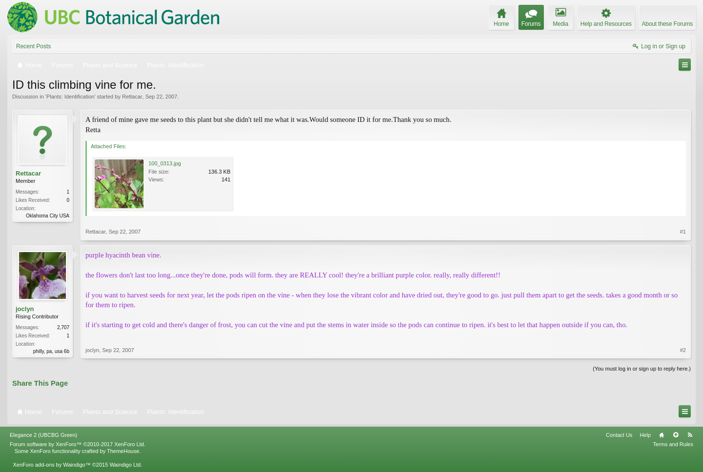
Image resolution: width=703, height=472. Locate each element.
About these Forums (667, 23)
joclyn (25, 309)
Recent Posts (33, 46)
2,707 (63, 327)
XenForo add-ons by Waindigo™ (51, 465)
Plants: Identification (70, 96)
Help (645, 435)
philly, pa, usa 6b (51, 351)
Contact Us (619, 435)
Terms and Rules (673, 444)
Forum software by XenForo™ (77, 444)
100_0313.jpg (164, 163)
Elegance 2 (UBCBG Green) (43, 435)
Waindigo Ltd (125, 465)
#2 (683, 350)
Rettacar (132, 96)
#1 (683, 232)
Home (661, 435)
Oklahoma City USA (47, 215)
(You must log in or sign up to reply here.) (642, 369)
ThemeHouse (123, 451)
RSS (689, 435)
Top (675, 435)
